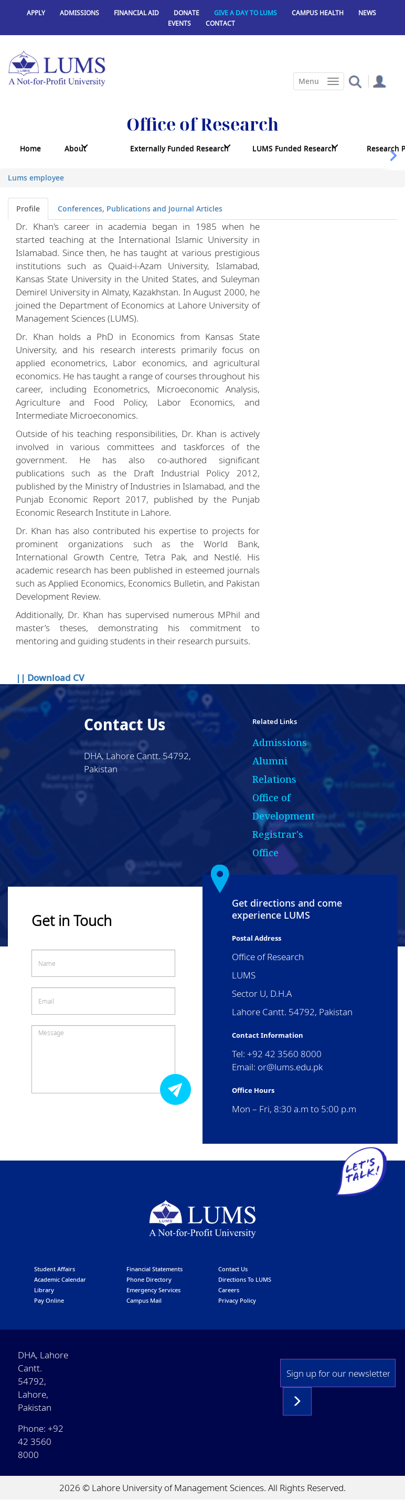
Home (30, 148)
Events (179, 23)
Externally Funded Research (179, 148)
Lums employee (36, 178)
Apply (36, 12)
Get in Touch (71, 920)
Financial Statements (154, 1269)
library (44, 1290)
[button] (355, 81)
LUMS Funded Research (294, 148)
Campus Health (318, 12)
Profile (28, 209)
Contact (220, 23)
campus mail (144, 1300)
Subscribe (297, 1401)
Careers (228, 1290)
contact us (233, 1269)
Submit (178, 1089)
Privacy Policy (237, 1300)
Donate (186, 12)
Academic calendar (60, 1279)
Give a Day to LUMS (245, 12)
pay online (49, 1300)
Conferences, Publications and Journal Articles (140, 209)
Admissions (79, 12)
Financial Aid (136, 12)
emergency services (153, 1290)
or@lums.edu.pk (290, 1067)
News (367, 12)
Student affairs (54, 1269)
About (75, 148)
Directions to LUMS (244, 1279)
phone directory (149, 1279)
